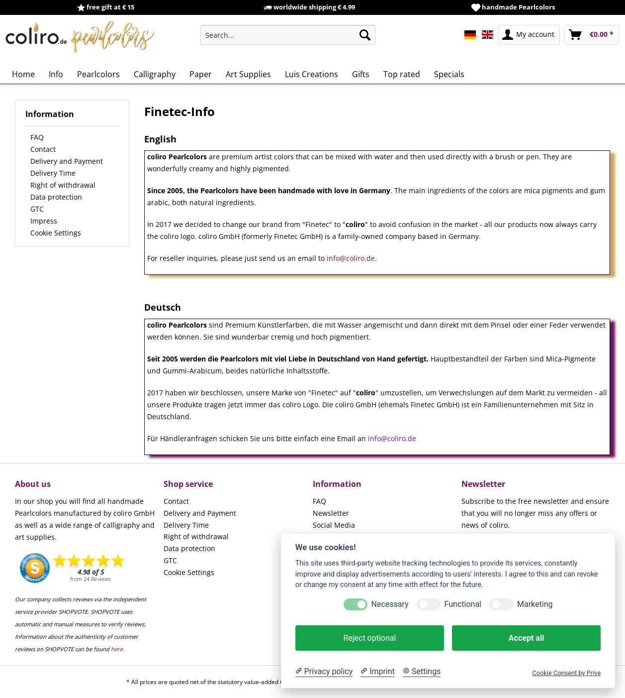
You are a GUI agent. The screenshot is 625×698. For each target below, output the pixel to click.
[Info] (56, 74)
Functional (463, 604)
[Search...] (287, 35)
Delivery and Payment (66, 161)
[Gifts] (360, 74)
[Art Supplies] (248, 74)
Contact (43, 149)
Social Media (334, 525)
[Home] (23, 74)
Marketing (534, 604)
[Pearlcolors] (98, 74)
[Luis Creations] (311, 74)
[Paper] (200, 74)
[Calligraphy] (154, 74)
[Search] (365, 35)
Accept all (526, 638)
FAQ (37, 137)
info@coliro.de (351, 258)
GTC (37, 209)
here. (117, 649)
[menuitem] (287, 35)
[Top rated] (401, 74)
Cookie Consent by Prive (566, 673)
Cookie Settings (55, 232)
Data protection (56, 197)
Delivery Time (53, 173)
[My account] (529, 35)
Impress (43, 221)
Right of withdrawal (62, 185)
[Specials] (449, 74)
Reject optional (369, 638)
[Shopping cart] (591, 35)
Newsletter (331, 513)
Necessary (390, 604)
